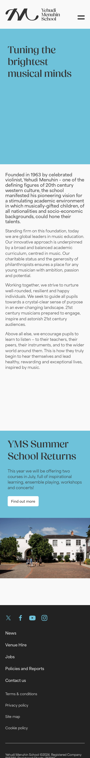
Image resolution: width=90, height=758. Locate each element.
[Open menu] (81, 17)
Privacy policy (16, 705)
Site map (12, 717)
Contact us (15, 680)
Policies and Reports (24, 668)
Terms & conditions (21, 694)
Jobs (10, 656)
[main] (45, 313)
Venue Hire (16, 645)
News (10, 633)
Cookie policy (16, 728)
